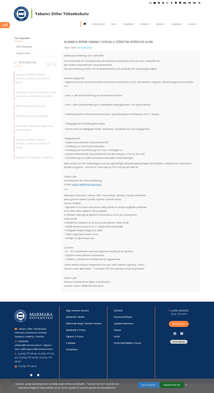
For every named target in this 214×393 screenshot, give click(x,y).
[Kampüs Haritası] (171, 2)
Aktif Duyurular (24, 46)
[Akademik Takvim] (159, 2)
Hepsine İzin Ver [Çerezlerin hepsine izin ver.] (171, 384)
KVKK (117, 336)
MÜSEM (118, 310)
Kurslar (193, 24)
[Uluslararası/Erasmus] (163, 2)
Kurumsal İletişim (123, 316)
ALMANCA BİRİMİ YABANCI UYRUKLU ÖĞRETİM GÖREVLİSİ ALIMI (33, 76)
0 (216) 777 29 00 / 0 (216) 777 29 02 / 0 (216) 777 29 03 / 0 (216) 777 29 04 (34, 357)
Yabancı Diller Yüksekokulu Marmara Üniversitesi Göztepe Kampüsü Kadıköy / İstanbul (31, 332)
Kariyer (117, 329)
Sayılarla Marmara (123, 323)
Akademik (129, 24)
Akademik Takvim (75, 316)
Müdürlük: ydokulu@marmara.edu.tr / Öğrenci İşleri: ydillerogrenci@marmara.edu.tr (34, 345)
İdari (114, 24)
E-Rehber (71, 343)
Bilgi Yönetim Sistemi (77, 310)
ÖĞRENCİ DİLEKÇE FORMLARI (32, 114)
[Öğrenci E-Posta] (150, 2)
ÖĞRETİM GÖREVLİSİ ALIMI (30, 104)
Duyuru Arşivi (23, 53)
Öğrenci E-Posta (74, 336)
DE (194, 2)
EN (184, 2)
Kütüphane (72, 349)
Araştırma (177, 24)
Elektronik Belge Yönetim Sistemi (84, 323)
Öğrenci (161, 24)
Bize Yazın (179, 323)
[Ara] (199, 3)
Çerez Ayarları (179, 341)
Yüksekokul (98, 24)
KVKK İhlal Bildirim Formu (127, 343)
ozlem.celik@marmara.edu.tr (87, 184)
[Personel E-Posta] (154, 2)
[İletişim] (167, 2)
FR (189, 2)
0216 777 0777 (179, 314)
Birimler (145, 24)
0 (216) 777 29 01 (27, 366)
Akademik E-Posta (76, 329)
